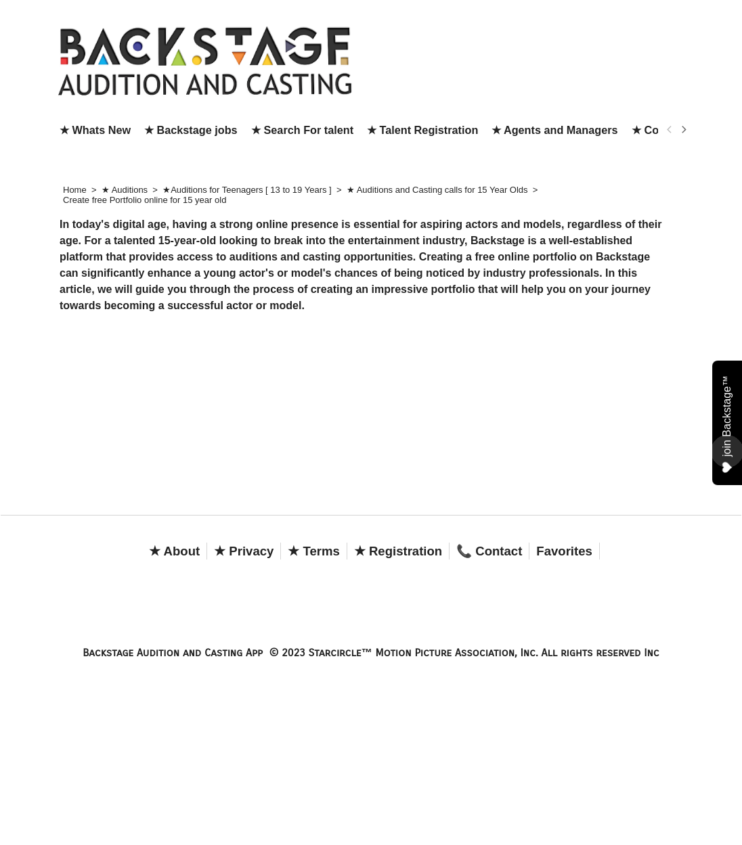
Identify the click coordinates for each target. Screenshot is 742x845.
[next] (683, 130)
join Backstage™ (727, 423)
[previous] (669, 130)
